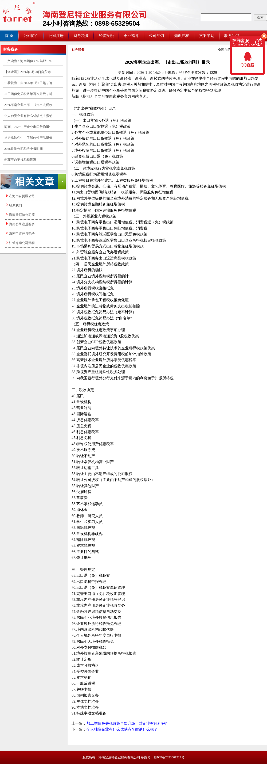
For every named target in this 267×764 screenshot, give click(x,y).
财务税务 (81, 36)
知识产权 (181, 36)
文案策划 (206, 36)
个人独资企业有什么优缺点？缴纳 (28, 116)
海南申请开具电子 (22, 233)
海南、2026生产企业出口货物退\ (27, 127)
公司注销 (156, 36)
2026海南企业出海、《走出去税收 (28, 105)
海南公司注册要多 (22, 224)
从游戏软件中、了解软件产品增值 (28, 138)
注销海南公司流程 (22, 243)
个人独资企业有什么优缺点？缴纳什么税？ (122, 729)
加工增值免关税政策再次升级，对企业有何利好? (127, 723)
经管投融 (106, 36)
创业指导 (131, 36)
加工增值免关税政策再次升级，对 (28, 94)
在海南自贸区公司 (22, 196)
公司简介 (30, 36)
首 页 (9, 36)
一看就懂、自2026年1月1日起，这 (28, 83)
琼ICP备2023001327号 (169, 757)
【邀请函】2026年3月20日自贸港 (27, 72)
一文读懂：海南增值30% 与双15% (28, 61)
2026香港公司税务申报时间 (23, 149)
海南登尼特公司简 (22, 215)
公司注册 (56, 36)
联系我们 (15, 205)
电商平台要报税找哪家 (20, 160)
